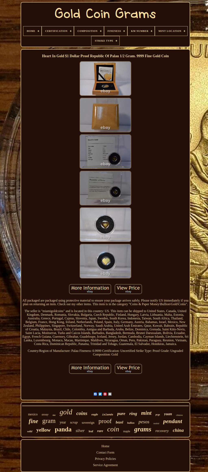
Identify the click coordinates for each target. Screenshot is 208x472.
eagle (94, 414)
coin (113, 429)
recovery (162, 431)
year (63, 422)
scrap (74, 422)
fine (33, 421)
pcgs (158, 414)
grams (142, 429)
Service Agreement (105, 465)
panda (63, 429)
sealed (156, 423)
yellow (43, 430)
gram (49, 420)
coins (81, 413)
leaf (91, 431)
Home (105, 446)
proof (105, 421)
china (178, 430)
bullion (130, 422)
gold (66, 412)
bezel (119, 422)
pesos (144, 421)
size (54, 415)
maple (126, 431)
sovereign (88, 422)
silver (80, 430)
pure (121, 413)
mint (146, 413)
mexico (33, 414)
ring (133, 413)
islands (107, 414)
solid (29, 431)
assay (45, 414)
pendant (172, 421)
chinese (179, 415)
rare (100, 431)
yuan (168, 414)
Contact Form (105, 452)
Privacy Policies (105, 458)
